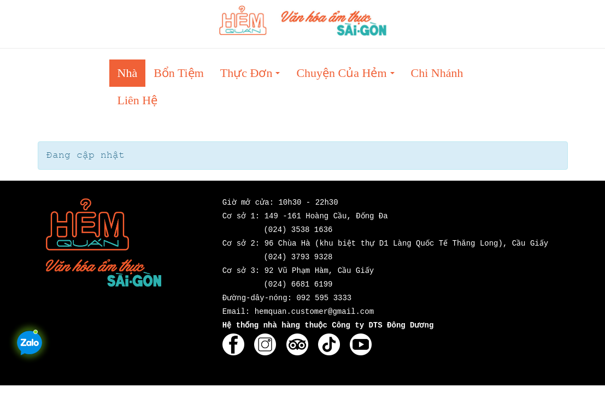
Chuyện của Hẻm (348, 76)
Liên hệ (138, 100)
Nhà (128, 73)
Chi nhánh (437, 73)
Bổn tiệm (179, 73)
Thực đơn (253, 76)
